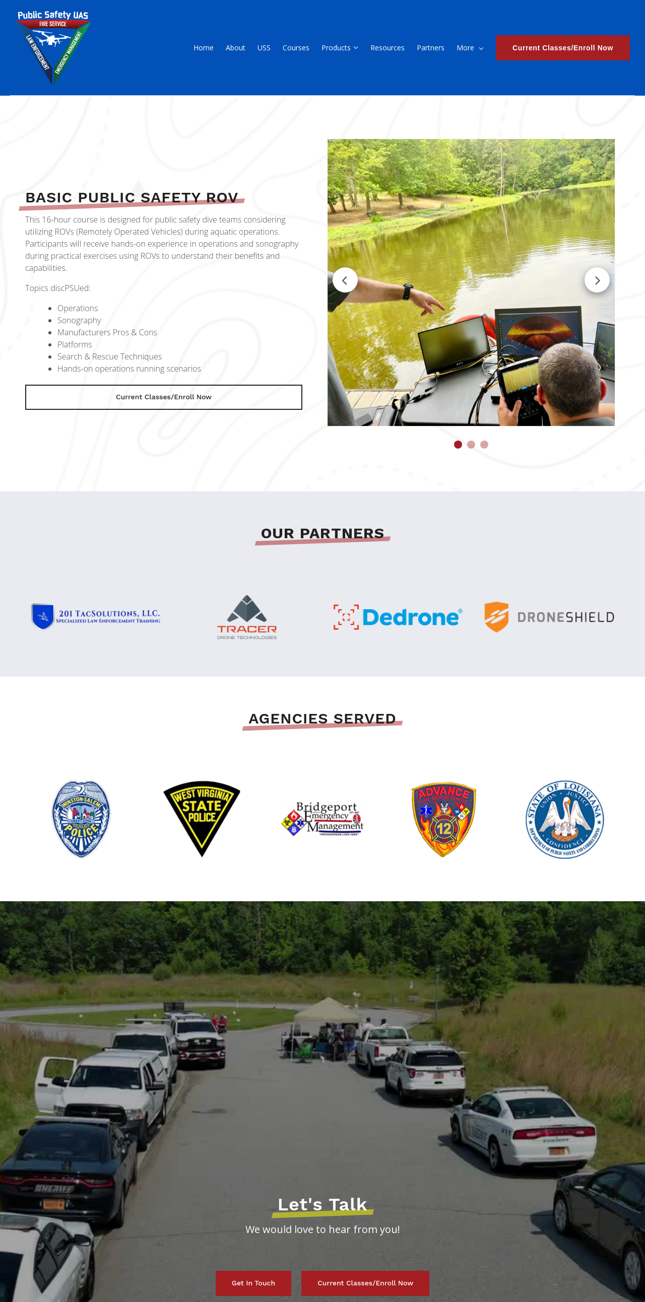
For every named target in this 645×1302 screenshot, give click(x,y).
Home (145, 47)
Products (277, 47)
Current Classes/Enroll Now (562, 48)
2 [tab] (471, 445)
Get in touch (253, 1283)
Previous (345, 280)
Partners (372, 47)
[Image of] (471, 282)
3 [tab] (484, 445)
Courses (237, 47)
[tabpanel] (471, 282)
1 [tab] (458, 445)
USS (205, 47)
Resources (329, 47)
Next (597, 280)
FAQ (405, 47)
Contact (454, 47)
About (177, 47)
